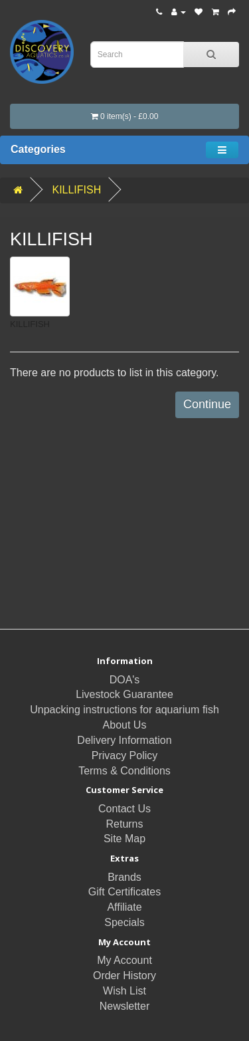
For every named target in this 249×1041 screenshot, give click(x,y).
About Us (125, 725)
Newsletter (125, 1006)
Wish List (124, 990)
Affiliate (124, 907)
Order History (124, 975)
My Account (124, 960)
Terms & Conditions (124, 770)
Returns (124, 824)
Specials (124, 922)
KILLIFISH (76, 189)
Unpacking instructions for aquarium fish (124, 709)
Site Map (124, 838)
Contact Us (124, 808)
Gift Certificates (124, 891)
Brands (124, 877)
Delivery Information (124, 740)
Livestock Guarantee (124, 694)
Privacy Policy (125, 755)
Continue (207, 404)
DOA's (125, 679)
